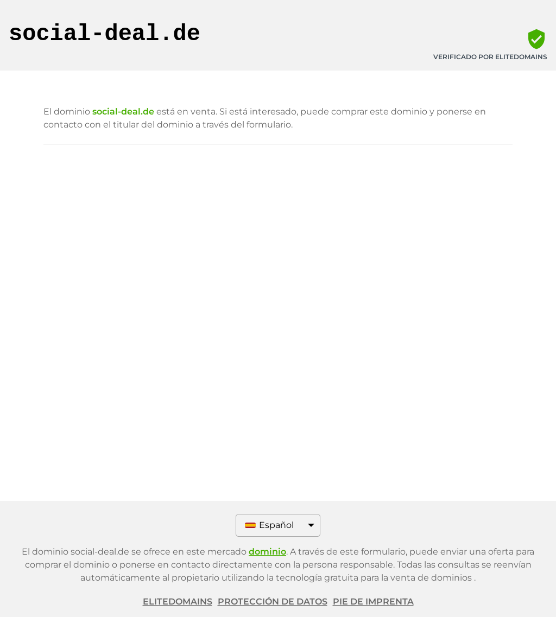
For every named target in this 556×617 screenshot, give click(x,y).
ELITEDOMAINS (177, 601)
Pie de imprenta (373, 601)
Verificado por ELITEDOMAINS (490, 57)
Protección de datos (272, 601)
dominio (267, 551)
